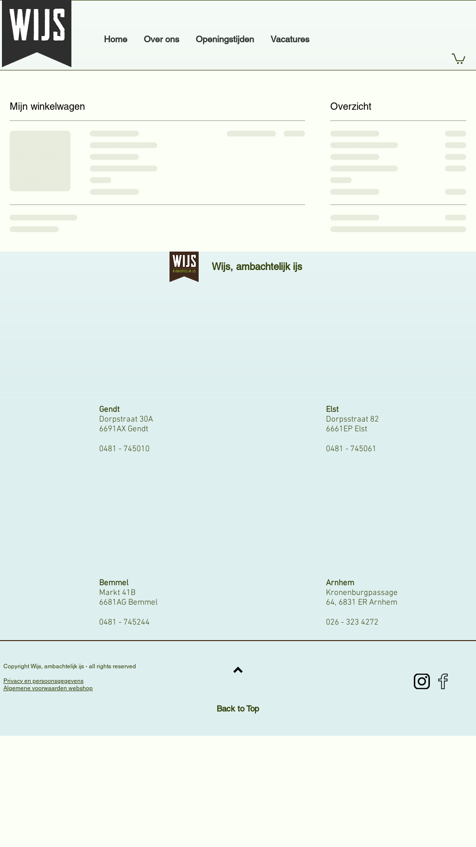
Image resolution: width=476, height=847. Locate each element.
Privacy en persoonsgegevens (43, 681)
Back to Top (238, 708)
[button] (458, 58)
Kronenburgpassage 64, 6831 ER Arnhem (362, 598)
